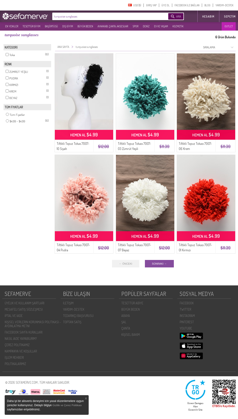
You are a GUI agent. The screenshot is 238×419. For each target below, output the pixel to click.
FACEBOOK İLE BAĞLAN (187, 5)
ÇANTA (125, 328)
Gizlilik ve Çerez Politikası (67, 405)
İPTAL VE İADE (14, 316)
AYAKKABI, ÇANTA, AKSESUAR (113, 26)
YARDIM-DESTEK (224, 5)
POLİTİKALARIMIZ (15, 364)
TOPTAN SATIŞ (72, 322)
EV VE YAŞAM (161, 26)
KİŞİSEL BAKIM (130, 335)
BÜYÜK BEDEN (85, 26)
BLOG (207, 5)
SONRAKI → (159, 263)
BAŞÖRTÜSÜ (51, 26)
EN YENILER (11, 26)
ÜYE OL (165, 5)
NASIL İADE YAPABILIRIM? (21, 339)
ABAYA (125, 316)
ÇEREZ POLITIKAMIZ (17, 345)
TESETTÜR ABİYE (132, 303)
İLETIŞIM (68, 303)
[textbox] (103, 16)
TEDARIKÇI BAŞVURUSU (78, 316)
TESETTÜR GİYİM (31, 26)
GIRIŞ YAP (151, 5)
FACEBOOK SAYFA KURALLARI (23, 332)
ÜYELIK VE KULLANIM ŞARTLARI (24, 303)
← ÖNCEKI (125, 263)
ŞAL (123, 322)
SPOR (135, 26)
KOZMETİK (177, 26)
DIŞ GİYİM (67, 26)
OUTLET (228, 26)
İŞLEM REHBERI (14, 357)
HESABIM (208, 16)
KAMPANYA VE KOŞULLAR (21, 351)
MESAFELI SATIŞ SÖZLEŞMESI (24, 309)
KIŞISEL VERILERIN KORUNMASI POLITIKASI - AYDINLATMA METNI (33, 324)
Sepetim (230, 16)
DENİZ (146, 26)
